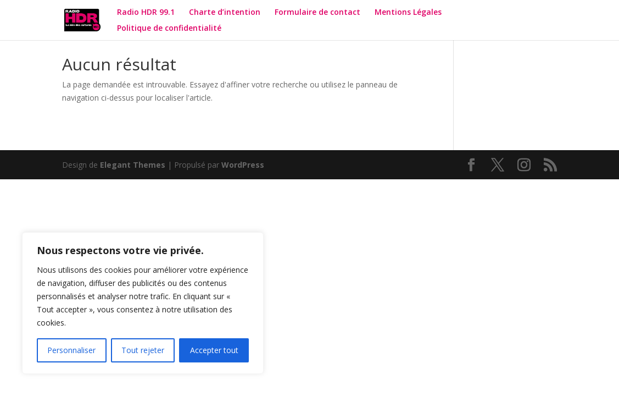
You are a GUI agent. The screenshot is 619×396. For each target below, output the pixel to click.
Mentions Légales (408, 12)
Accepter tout (214, 350)
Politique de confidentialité (170, 28)
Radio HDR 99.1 (146, 12)
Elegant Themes (132, 165)
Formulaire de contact (317, 12)
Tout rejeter (142, 350)
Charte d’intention (224, 12)
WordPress (242, 165)
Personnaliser (71, 350)
